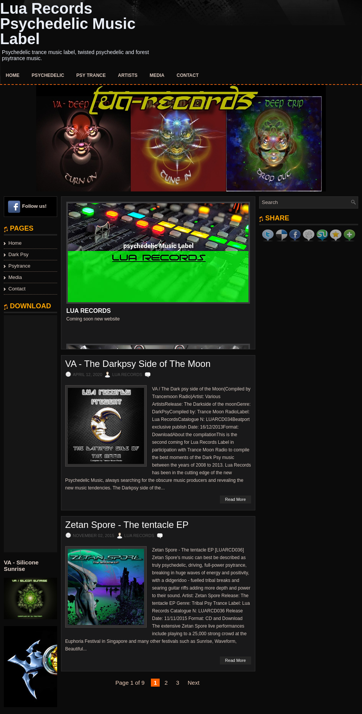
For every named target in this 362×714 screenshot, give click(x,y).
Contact (188, 75)
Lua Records (88, 311)
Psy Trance (91, 75)
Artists (128, 75)
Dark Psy (18, 254)
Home (12, 75)
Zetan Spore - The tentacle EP (127, 524)
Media (157, 75)
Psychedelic (48, 75)
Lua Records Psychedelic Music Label (68, 23)
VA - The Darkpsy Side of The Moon (138, 363)
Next (193, 682)
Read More (235, 499)
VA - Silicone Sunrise (21, 565)
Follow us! (34, 206)
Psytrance (19, 266)
